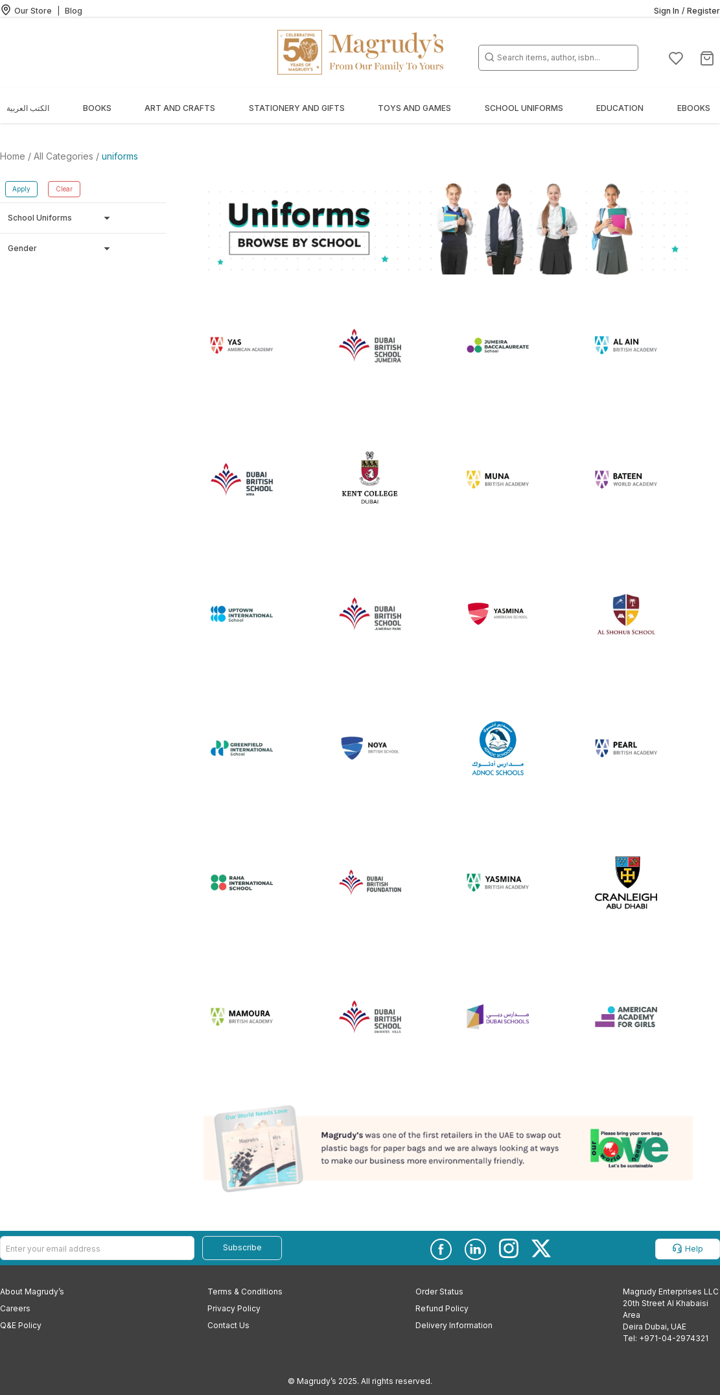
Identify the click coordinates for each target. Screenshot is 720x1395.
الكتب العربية (27, 108)
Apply (21, 189)
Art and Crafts (180, 108)
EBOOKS (693, 108)
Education (620, 108)
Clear (64, 189)
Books (97, 108)
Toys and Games (414, 108)
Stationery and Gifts (297, 108)
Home (14, 156)
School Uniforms (524, 108)
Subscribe (242, 1247)
